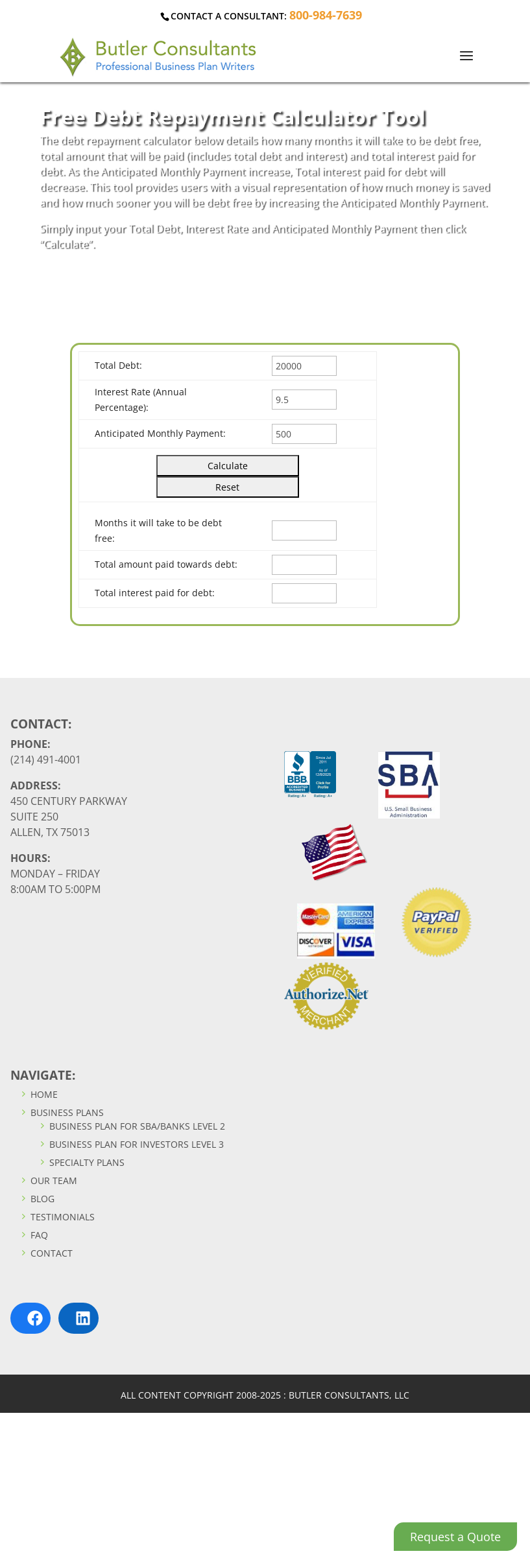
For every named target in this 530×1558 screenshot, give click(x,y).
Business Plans (61, 1112)
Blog (36, 1198)
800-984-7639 (325, 15)
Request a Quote (455, 1536)
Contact (46, 1253)
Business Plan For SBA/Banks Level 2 (131, 1126)
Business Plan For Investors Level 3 (131, 1144)
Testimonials (57, 1217)
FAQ (33, 1235)
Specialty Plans (81, 1162)
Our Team (48, 1180)
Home (38, 1094)
